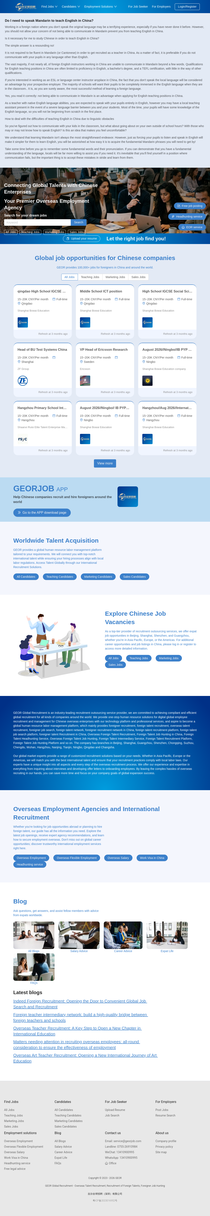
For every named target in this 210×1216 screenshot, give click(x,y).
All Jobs (9, 1110)
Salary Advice (63, 1146)
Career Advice (63, 1152)
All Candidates (64, 1110)
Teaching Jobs (13, 1115)
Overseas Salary (14, 1152)
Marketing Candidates (69, 1121)
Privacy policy (164, 1146)
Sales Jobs (11, 1126)
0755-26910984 (121, 1146)
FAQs (58, 1163)
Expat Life (61, 1157)
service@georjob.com (123, 1141)
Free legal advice (14, 1168)
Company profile (165, 1141)
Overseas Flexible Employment (23, 1146)
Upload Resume (115, 1110)
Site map (161, 1152)
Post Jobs (161, 1110)
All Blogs (60, 1141)
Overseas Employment (18, 1141)
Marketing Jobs (14, 1121)
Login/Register (187, 6)
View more (105, 463)
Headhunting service (17, 1163)
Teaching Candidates (68, 1115)
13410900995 (119, 1152)
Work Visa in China (16, 1157)
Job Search (112, 1115)
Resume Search (165, 1115)
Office (110, 1163)
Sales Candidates (66, 1126)
